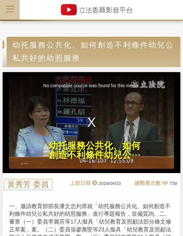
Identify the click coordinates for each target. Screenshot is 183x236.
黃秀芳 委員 (28, 184)
